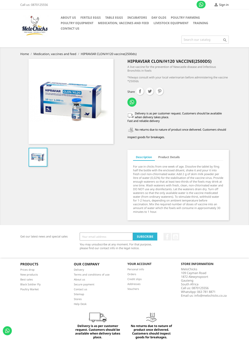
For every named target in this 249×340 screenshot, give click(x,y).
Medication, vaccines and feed (123, 23)
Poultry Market (29, 289)
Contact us (201, 4)
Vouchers (133, 289)
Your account (139, 264)
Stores (78, 299)
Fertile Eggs (90, 17)
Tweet (150, 91)
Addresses (134, 284)
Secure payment (84, 284)
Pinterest (159, 91)
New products (29, 274)
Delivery (79, 269)
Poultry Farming (185, 17)
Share (140, 91)
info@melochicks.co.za (210, 295)
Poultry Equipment (77, 23)
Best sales (26, 279)
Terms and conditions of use (92, 274)
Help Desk (80, 304)
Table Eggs (114, 17)
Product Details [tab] (169, 157)
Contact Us (70, 28)
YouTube (175, 236)
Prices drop (27, 269)
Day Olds (158, 17)
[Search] (205, 40)
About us (68, 17)
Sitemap (79, 294)
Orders (131, 274)
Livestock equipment (171, 23)
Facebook (167, 236)
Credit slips (134, 279)
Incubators (137, 17)
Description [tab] (144, 157)
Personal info (135, 269)
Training (200, 23)
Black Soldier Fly (30, 284)
